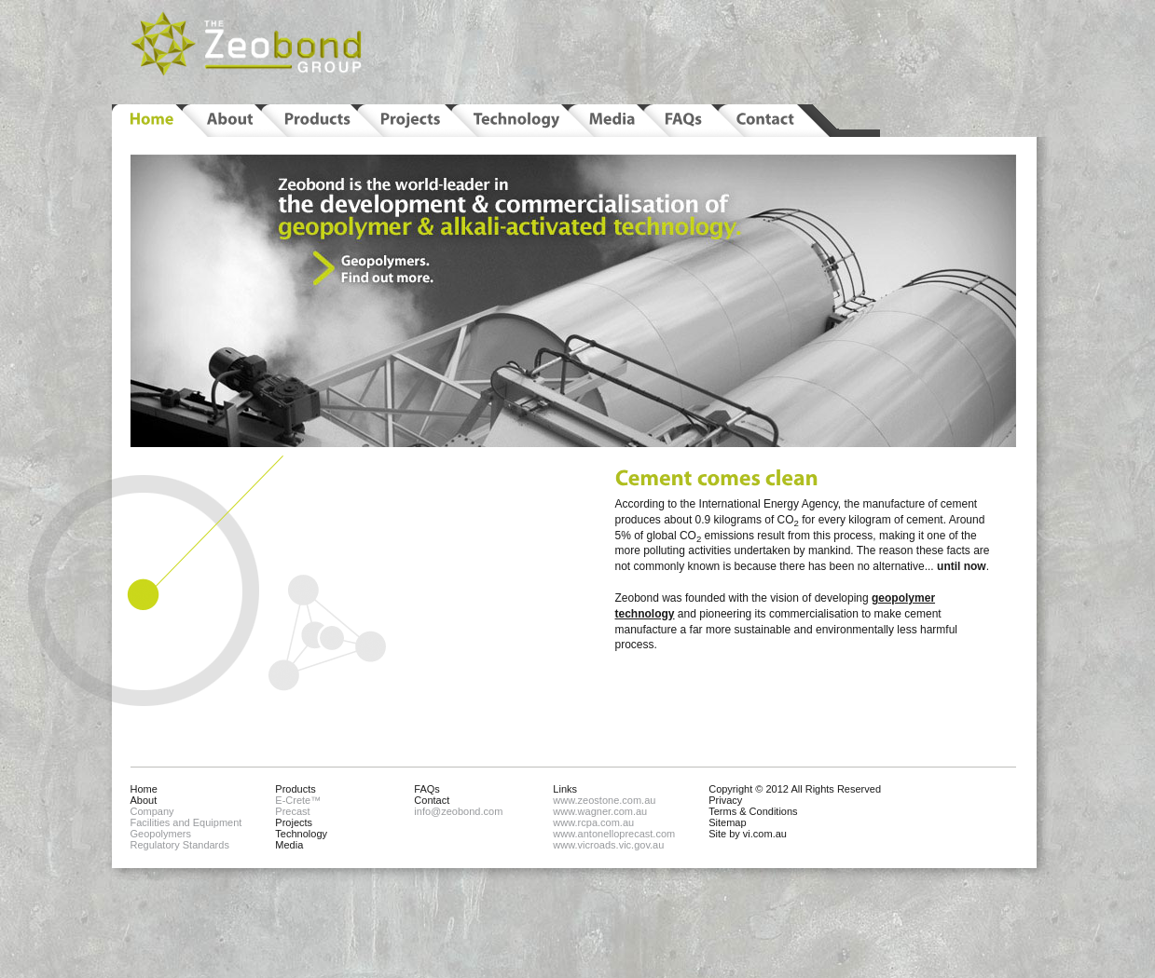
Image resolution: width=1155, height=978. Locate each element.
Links (565, 789)
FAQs (427, 789)
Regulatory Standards (180, 844)
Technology (301, 833)
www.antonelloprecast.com (614, 833)
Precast (292, 811)
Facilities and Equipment (186, 822)
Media (289, 844)
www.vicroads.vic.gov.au (608, 844)
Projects (293, 822)
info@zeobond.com (458, 811)
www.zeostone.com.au (604, 800)
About (144, 800)
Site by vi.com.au (747, 833)
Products (295, 789)
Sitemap (727, 822)
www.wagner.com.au (600, 811)
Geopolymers (161, 833)
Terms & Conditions (752, 811)
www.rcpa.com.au (593, 822)
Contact (431, 800)
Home (144, 789)
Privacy (725, 800)
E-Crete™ (298, 800)
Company (152, 811)
